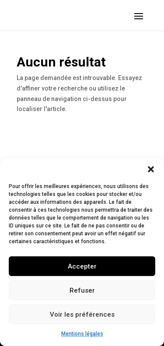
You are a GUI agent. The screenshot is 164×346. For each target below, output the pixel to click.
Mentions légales (82, 334)
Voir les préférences (82, 314)
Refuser (82, 290)
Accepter (82, 266)
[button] (151, 169)
